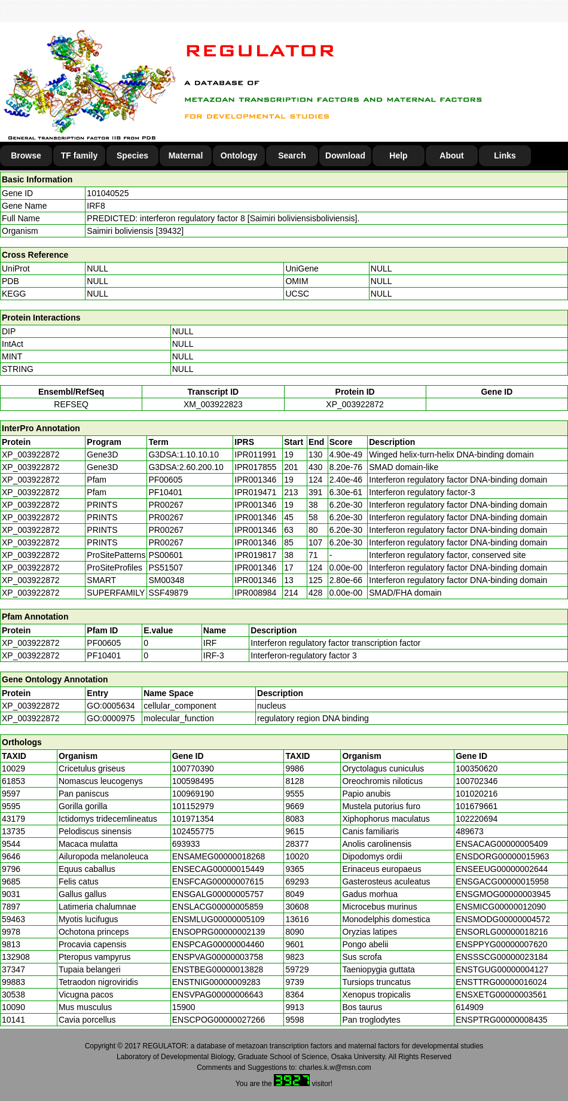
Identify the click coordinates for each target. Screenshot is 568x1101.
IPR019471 (255, 492)
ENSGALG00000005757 (218, 894)
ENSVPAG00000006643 (217, 994)
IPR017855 (255, 467)
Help (398, 155)
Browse (26, 155)
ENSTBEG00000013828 (218, 969)
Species (132, 155)
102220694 (476, 819)
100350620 (476, 768)
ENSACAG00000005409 (502, 844)
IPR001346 (255, 479)
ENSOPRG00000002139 (218, 932)
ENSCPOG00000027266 (218, 1019)
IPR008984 (255, 592)
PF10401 (104, 655)
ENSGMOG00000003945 (503, 894)
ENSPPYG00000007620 (501, 944)
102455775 (193, 831)
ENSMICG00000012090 (501, 906)
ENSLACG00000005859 (218, 906)
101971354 (193, 819)
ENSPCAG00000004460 (218, 944)
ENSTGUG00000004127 (502, 969)
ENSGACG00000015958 (502, 881)
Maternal (186, 155)
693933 (186, 844)
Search (292, 155)
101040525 (108, 193)
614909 (470, 1007)
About (451, 155)
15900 (184, 1007)
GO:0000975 (111, 718)
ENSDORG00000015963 (502, 856)
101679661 (476, 806)
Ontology (239, 155)
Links (505, 155)
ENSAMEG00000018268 (218, 856)
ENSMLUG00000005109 (218, 919)
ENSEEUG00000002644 (502, 869)
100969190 (193, 793)
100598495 (193, 781)
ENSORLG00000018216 (502, 932)
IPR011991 (255, 454)
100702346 (476, 781)
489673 (470, 831)
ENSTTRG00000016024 (501, 982)
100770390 (193, 768)
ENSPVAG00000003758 (217, 957)
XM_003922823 (213, 404)
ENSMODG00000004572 (503, 919)
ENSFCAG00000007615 (218, 881)
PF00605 (104, 643)
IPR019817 (255, 555)
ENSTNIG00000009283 (216, 982)
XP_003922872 (355, 404)
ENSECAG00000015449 (218, 869)
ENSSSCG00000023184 (502, 957)
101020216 (476, 793)
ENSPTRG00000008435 (501, 1019)
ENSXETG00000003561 (501, 994)
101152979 (193, 806)
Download (345, 155)
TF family (79, 155)
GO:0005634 (111, 705)
